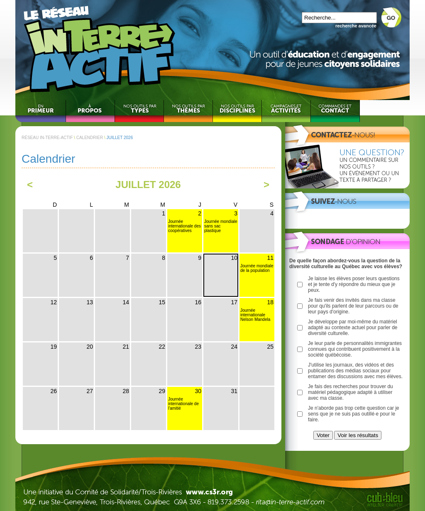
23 (198, 346)
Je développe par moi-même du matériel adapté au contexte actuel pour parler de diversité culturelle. (352, 327)
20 (89, 346)
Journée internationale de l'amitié (183, 404)
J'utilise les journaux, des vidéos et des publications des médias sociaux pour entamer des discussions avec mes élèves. (355, 370)
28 (125, 391)
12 (53, 302)
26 (53, 391)
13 (89, 302)
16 (198, 302)
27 (89, 391)
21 (125, 346)
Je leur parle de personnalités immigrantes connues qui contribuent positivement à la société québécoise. (355, 349)
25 (270, 346)
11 (270, 257)
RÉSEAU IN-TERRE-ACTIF (47, 137)
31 (234, 391)
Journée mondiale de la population (257, 268)
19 (53, 346)
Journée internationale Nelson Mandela (255, 315)
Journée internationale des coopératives (184, 226)
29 (162, 391)
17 (234, 302)
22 (162, 346)
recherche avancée (355, 25)
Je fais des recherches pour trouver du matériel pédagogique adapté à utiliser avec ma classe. (350, 392)
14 (125, 302)
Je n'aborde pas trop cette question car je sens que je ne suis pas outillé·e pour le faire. (353, 414)
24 (234, 346)
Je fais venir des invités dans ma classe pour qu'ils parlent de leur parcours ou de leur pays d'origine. (353, 306)
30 (198, 391)
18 (270, 302)
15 (162, 302)
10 (234, 257)
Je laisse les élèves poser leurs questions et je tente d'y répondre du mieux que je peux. (354, 284)
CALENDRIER (89, 137)
